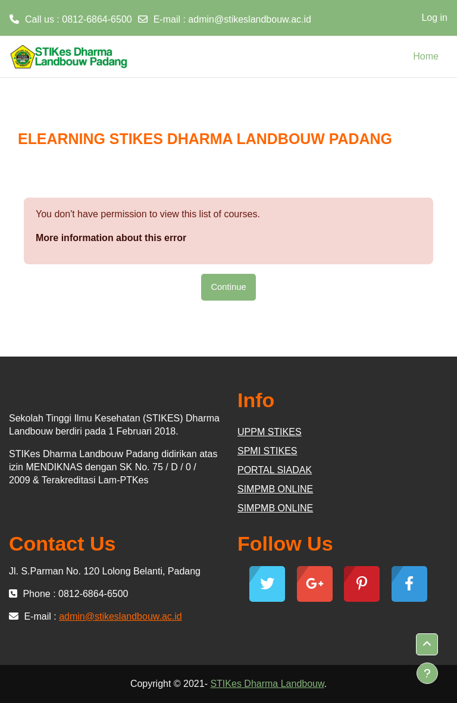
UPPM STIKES (269, 432)
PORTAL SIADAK (274, 470)
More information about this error (111, 238)
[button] (427, 644)
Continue (228, 287)
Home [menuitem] (426, 56)
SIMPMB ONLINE (275, 489)
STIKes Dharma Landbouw (267, 684)
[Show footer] (427, 673)
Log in (434, 18)
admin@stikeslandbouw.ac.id (249, 19)
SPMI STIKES (267, 451)
